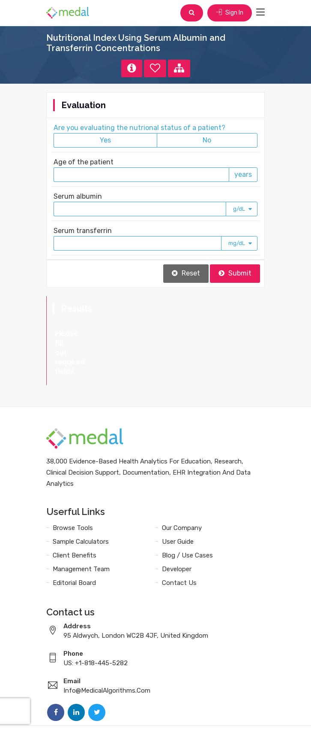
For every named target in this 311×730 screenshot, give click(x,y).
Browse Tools (73, 490)
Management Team (81, 531)
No (207, 140)
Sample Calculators (81, 504)
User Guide (178, 504)
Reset (186, 273)
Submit (234, 273)
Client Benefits (74, 517)
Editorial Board (74, 545)
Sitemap (241, 714)
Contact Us (179, 545)
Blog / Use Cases (187, 517)
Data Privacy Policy (192, 714)
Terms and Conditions (121, 714)
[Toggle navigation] (260, 12)
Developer (176, 531)
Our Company (182, 490)
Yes (105, 140)
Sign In (229, 12)
